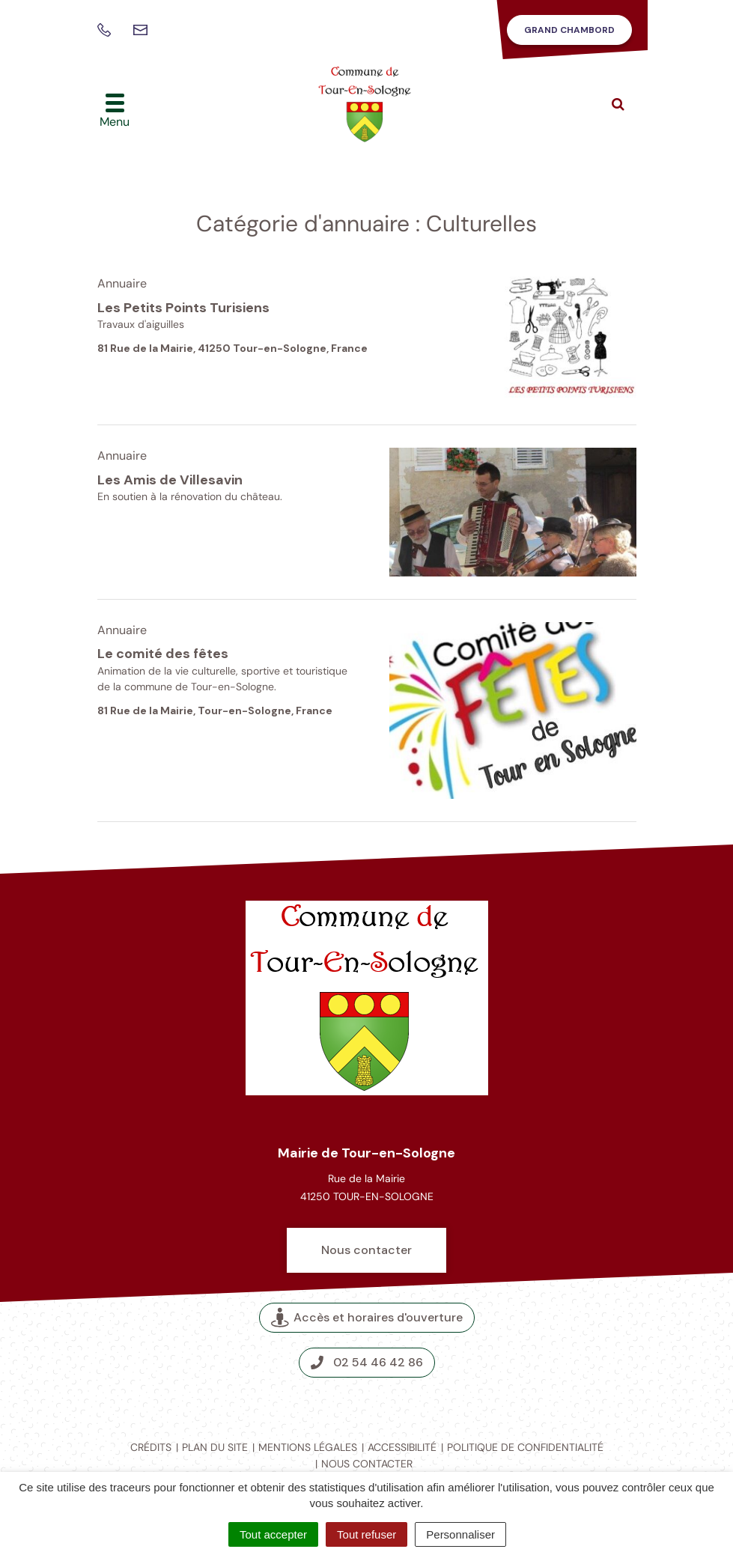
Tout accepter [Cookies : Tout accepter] (273, 1534)
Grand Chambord (569, 30)
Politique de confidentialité (525, 1447)
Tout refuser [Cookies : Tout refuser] (366, 1534)
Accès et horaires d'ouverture (367, 1317)
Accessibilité (402, 1447)
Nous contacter (366, 1250)
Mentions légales (307, 1447)
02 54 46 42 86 (367, 1362)
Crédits (150, 1447)
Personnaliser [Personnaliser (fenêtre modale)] (460, 1534)
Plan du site (215, 1447)
